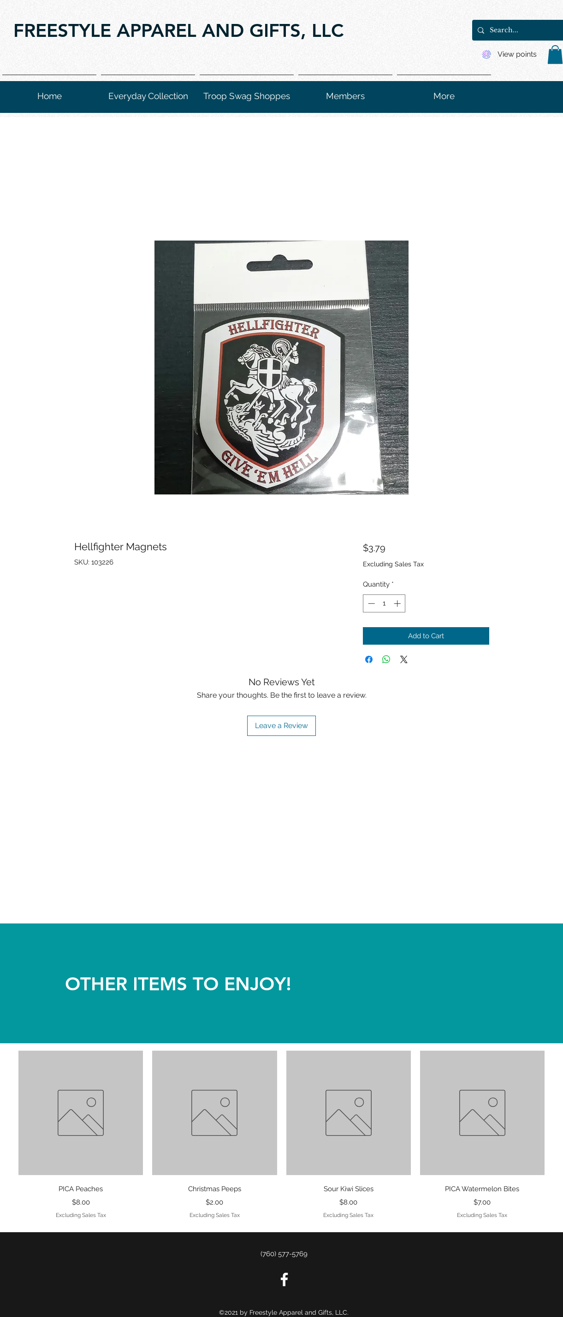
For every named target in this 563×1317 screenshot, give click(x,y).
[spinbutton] (384, 603)
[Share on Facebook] (368, 659)
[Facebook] (284, 1279)
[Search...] (524, 30)
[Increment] (398, 603)
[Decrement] (370, 603)
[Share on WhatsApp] (386, 659)
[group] (281, 1136)
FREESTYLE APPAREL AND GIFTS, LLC (178, 30)
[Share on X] (403, 659)
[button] (555, 54)
